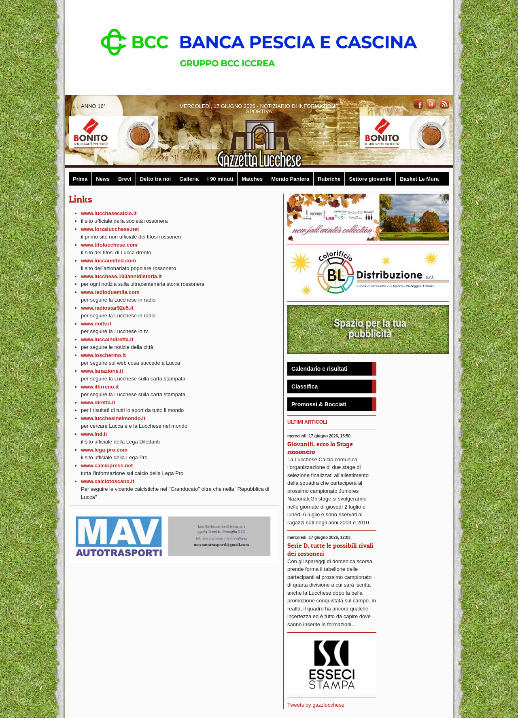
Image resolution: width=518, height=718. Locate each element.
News (103, 179)
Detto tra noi (155, 179)
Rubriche (329, 179)
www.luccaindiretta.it (107, 339)
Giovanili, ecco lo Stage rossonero (320, 448)
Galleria (189, 179)
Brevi (125, 179)
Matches (252, 179)
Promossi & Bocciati (318, 404)
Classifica (304, 386)
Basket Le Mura (419, 179)
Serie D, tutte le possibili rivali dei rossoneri (330, 549)
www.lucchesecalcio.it (109, 213)
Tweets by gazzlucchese (315, 705)
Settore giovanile (370, 179)
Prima (80, 179)
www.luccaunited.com (108, 261)
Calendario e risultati (319, 368)
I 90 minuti (220, 179)
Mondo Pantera (290, 179)
